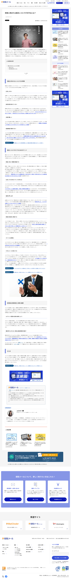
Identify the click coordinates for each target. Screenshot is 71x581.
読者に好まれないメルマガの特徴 (13, 65)
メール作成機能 (17, 550)
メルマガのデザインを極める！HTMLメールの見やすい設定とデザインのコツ (29, 268)
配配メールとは (5, 545)
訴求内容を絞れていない (13, 68)
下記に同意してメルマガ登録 (60, 557)
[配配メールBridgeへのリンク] (35, 525)
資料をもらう (13, 499)
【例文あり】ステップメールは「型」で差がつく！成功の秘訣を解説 (63, 51)
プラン (28, 2)
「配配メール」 (11, 390)
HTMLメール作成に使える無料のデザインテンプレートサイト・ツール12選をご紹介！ (63, 72)
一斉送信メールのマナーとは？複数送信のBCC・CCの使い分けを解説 (26, 443)
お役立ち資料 (40, 545)
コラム (39, 547)
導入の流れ (28, 551)
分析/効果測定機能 (18, 553)
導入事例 (35, 2)
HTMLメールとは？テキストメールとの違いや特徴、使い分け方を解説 (63, 67)
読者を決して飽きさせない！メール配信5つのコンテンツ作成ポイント (28, 272)
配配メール (20, 342)
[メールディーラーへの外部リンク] (12, 525)
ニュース (39, 551)
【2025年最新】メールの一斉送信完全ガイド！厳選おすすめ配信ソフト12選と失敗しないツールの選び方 (11, 443)
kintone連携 (28, 547)
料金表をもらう (58, 499)
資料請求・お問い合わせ (49, 455)
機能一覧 (16, 547)
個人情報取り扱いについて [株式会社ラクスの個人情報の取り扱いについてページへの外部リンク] (47, 575)
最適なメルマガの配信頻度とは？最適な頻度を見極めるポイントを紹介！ (29, 143)
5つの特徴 (4, 549)
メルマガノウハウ (31, 6)
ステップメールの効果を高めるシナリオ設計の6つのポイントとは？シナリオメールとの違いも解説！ (63, 85)
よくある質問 (40, 549)
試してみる (35, 499)
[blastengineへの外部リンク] (58, 525)
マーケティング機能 (18, 555)
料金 (24, 2)
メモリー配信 (16, 344)
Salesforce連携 (29, 549)
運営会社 (40, 575)
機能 (15, 545)
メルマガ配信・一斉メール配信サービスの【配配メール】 (16, 6)
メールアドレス (55, 551)
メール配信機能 (17, 549)
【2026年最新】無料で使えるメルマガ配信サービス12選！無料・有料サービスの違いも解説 (63, 57)
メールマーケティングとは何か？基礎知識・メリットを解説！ (62, 78)
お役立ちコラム (26, 6)
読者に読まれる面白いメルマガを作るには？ (41, 6)
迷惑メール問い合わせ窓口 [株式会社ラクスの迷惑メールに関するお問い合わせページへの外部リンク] (62, 575)
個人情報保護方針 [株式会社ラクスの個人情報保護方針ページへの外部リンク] (54, 575)
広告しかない (11, 67)
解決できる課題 (5, 547)
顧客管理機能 (17, 552)
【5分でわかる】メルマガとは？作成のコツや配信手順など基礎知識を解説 (40, 443)
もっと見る (26, 73)
